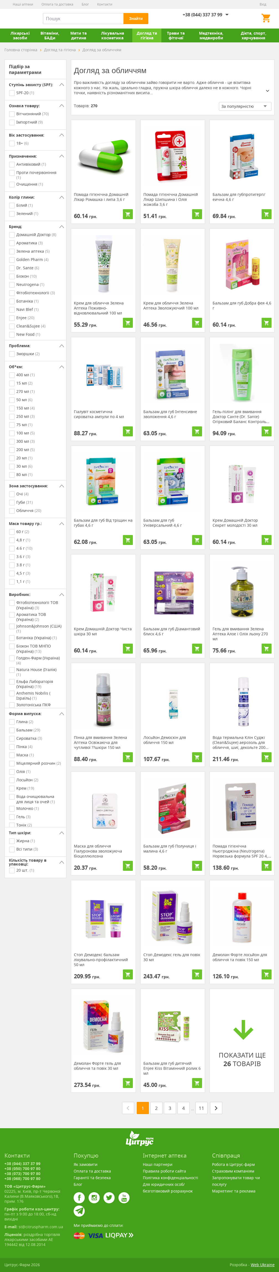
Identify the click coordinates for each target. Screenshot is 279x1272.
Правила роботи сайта (164, 1171)
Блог (85, 4)
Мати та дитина (78, 35)
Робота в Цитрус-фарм (233, 1164)
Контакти (104, 4)
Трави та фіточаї (176, 35)
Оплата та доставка (57, 4)
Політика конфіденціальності (170, 1177)
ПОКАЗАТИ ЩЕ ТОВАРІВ (242, 1042)
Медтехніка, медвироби (211, 35)
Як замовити (85, 1164)
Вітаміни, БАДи (49, 35)
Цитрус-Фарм (17, 18)
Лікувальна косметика (112, 35)
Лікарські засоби (20, 35)
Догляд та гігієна (147, 35)
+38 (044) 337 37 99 (202, 15)
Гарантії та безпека (92, 1177)
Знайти (136, 18)
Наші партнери (157, 1164)
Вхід (263, 4)
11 (201, 1108)
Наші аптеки (23, 4)
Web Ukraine (263, 1264)
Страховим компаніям (233, 1171)
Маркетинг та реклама (233, 1191)
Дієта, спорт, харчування (253, 35)
